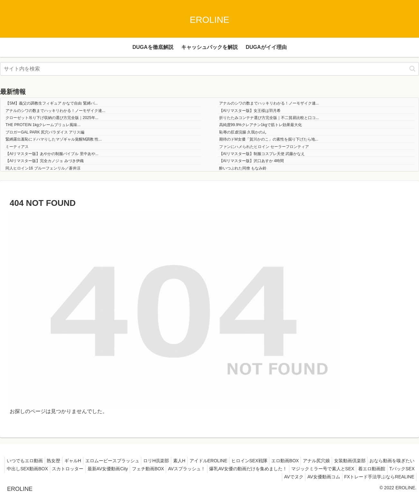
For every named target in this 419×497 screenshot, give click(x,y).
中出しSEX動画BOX (140, 468)
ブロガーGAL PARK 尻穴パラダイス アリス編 (44, 132)
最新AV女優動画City (225, 468)
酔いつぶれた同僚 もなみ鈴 (242, 168)
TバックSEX (258, 476)
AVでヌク (287, 476)
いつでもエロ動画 (45, 460)
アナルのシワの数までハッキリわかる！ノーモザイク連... (269, 103)
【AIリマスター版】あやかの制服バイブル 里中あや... (51, 154)
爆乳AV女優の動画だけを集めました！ (374, 468)
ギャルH (98, 460)
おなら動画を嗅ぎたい (90, 468)
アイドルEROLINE (245, 460)
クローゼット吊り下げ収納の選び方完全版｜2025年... (51, 117)
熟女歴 (77, 460)
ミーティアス (17, 146)
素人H (213, 460)
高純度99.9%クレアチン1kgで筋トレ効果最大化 (260, 125)
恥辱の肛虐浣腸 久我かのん (242, 132)
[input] (209, 69)
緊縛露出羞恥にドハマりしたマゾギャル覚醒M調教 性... (53, 139)
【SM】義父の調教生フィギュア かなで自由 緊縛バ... (51, 103)
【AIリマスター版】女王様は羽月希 (250, 110)
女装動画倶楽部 (397, 460)
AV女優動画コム (319, 476)
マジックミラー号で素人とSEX (173, 476)
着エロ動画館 (224, 476)
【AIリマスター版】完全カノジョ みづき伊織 (44, 161)
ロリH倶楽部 (187, 460)
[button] (412, 68)
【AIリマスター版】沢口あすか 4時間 (251, 161)
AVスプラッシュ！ (310, 468)
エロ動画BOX (327, 460)
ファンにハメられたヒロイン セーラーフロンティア (264, 146)
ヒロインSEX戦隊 (289, 460)
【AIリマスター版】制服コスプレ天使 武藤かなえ (262, 154)
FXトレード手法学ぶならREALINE (378, 476)
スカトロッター (183, 468)
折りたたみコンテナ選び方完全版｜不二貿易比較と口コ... (269, 117)
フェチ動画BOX (269, 468)
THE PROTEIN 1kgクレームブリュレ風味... (42, 125)
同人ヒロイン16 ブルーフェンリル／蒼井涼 (42, 168)
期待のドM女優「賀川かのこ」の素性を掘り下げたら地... (268, 139)
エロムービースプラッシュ (141, 460)
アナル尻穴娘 (361, 460)
